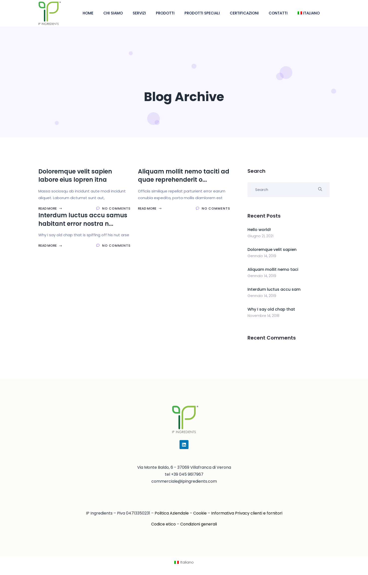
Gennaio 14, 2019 (261, 255)
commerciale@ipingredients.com (184, 481)
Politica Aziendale (172, 513)
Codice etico (163, 524)
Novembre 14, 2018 (263, 315)
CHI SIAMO (113, 13)
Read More (50, 208)
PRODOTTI (165, 13)
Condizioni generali (198, 524)
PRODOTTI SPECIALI (202, 13)
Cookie (200, 513)
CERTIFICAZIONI (244, 13)
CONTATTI (278, 13)
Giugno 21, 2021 (260, 235)
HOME (88, 13)
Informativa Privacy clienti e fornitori (246, 513)
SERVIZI (139, 13)
